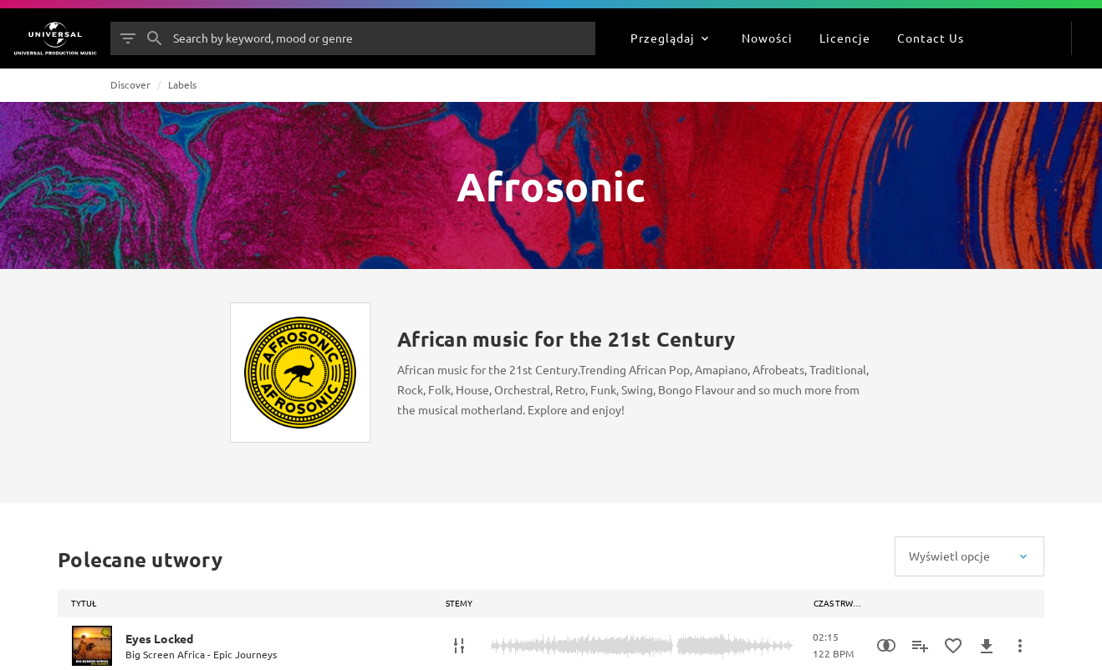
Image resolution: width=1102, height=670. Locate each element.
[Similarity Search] (886, 646)
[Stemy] (459, 646)
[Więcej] (1020, 646)
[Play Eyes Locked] (92, 646)
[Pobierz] (987, 646)
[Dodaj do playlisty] (920, 646)
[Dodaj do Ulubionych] (953, 646)
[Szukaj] (155, 38)
